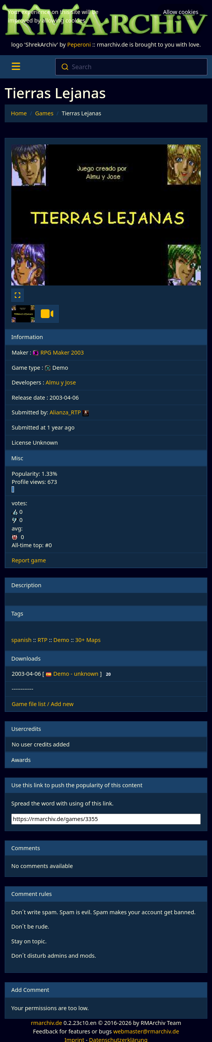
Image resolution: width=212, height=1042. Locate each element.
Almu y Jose (61, 382)
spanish (21, 640)
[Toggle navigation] (16, 67)
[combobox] (131, 66)
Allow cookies (180, 12)
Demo (61, 640)
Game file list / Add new (43, 704)
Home (19, 113)
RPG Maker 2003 (58, 352)
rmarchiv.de (46, 1022)
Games (44, 113)
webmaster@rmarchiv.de (146, 1031)
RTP (42, 640)
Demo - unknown (76, 673)
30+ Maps (87, 640)
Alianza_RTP (65, 412)
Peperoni (79, 44)
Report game (29, 560)
